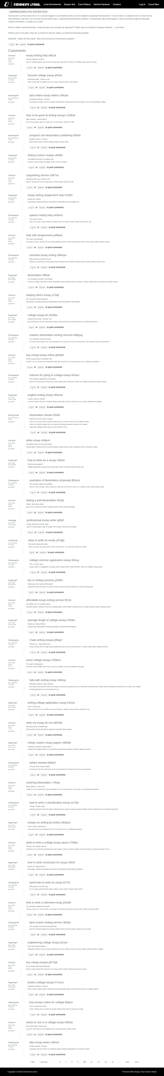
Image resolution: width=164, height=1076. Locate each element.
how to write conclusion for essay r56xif (51, 862)
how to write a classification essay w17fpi (54, 802)
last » (137, 1062)
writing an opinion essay (65, 709)
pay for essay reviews (66, 421)
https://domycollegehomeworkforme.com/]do (115, 686)
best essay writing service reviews (69, 949)
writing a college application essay (89, 282)
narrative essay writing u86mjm (48, 255)
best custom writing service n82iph (50, 922)
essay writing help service (76, 242)
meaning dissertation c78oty (43, 782)
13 (106, 1062)
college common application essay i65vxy (54, 560)
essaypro (29, 666)
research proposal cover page (76, 401)
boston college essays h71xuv (46, 982)
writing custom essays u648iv (45, 155)
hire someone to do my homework (72, 342)
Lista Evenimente (52, 4)
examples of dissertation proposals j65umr (54, 480)
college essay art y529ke (42, 315)
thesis (61, 507)
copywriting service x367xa (42, 175)
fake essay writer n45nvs (44, 1042)
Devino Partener (102, 4)
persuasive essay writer (74, 909)
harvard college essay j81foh (45, 75)
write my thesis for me (59, 547)
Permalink (11, 64)
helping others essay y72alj (42, 295)
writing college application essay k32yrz (51, 702)
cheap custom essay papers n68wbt (49, 742)
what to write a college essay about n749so (52, 842)
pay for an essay (35, 421)
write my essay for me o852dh (44, 722)
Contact (117, 4)
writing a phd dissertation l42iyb (45, 500)
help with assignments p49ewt (44, 235)
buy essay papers (32, 122)
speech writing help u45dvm (46, 215)
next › (127, 1062)
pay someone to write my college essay (75, 487)
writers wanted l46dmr (42, 762)
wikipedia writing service (37, 949)
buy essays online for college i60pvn (51, 1002)
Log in (11, 44)
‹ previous (44, 1062)
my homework (34, 342)
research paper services (37, 401)
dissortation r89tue (39, 275)
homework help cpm (74, 769)
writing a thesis (33, 162)
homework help (35, 769)
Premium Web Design (131, 1072)
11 (92, 1062)
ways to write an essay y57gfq (46, 540)
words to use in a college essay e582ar (49, 1022)
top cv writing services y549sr (45, 580)
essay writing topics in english (77, 647)
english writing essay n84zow (45, 394)
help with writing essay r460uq (47, 680)
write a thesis (56, 162)
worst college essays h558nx (43, 660)
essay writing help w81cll (41, 55)
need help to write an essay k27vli (49, 882)
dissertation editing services (39, 102)
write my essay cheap (37, 222)
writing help (61, 1009)
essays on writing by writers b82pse (49, 822)
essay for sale (31, 1029)
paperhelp (31, 587)
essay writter (63, 889)
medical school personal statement (66, 587)
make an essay (33, 547)
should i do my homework (35, 361)
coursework (32, 829)
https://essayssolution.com (57, 427)
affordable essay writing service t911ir (48, 600)
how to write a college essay (57, 666)
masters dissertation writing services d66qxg (55, 335)
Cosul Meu (153, 4)
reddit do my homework (35, 789)
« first (32, 1062)
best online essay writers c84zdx (48, 95)
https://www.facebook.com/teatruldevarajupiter (55, 39)
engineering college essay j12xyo (48, 942)
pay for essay (56, 1029)
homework (59, 829)
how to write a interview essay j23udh (48, 902)
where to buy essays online (39, 487)
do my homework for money (67, 789)
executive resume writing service (38, 242)
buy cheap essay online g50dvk (45, 355)
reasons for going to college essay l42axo (54, 375)
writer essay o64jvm (38, 440)
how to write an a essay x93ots (46, 460)
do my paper (34, 889)
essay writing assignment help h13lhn (50, 195)
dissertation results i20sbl (44, 415)
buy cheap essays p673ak (41, 962)
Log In (142, 4)
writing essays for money (35, 909)
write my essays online (66, 222)
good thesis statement (34, 507)
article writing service (37, 647)
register (23, 44)
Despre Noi (69, 4)
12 (98, 1062)
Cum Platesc (84, 4)
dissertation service (84, 102)
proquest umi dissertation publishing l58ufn (55, 135)
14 (113, 1062)
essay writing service (37, 1009)
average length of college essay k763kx (51, 620)
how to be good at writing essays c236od (50, 115)
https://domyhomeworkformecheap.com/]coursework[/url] (54, 686)
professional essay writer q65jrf (45, 520)
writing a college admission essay (40, 282)
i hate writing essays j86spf (45, 640)
